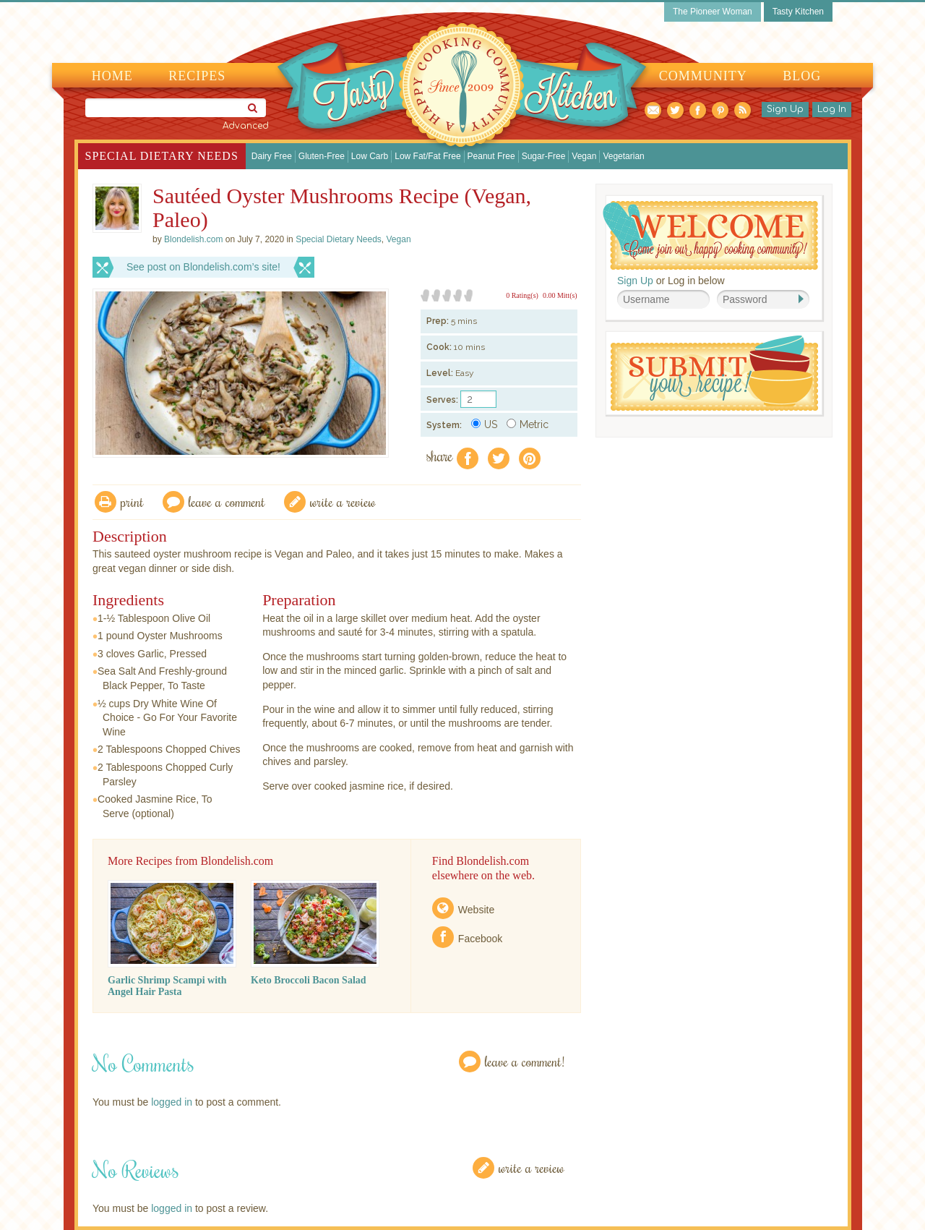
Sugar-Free (544, 156)
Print (132, 501)
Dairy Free (271, 156)
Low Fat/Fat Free (427, 156)
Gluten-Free (321, 156)
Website (476, 909)
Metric (527, 424)
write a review (343, 501)
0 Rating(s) (522, 295)
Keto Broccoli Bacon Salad (308, 980)
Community (703, 76)
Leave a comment (227, 501)
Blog (802, 76)
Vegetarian (623, 156)
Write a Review (531, 1167)
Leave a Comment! (524, 1061)
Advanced (246, 126)
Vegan (584, 156)
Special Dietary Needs (161, 156)
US (484, 424)
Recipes (196, 76)
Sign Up (785, 109)
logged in (171, 1102)
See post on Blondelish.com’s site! (203, 267)
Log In (831, 109)
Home (112, 76)
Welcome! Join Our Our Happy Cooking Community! (710, 235)
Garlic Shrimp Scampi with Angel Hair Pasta (167, 986)
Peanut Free (491, 156)
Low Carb (369, 156)
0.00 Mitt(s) (560, 295)
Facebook (480, 938)
